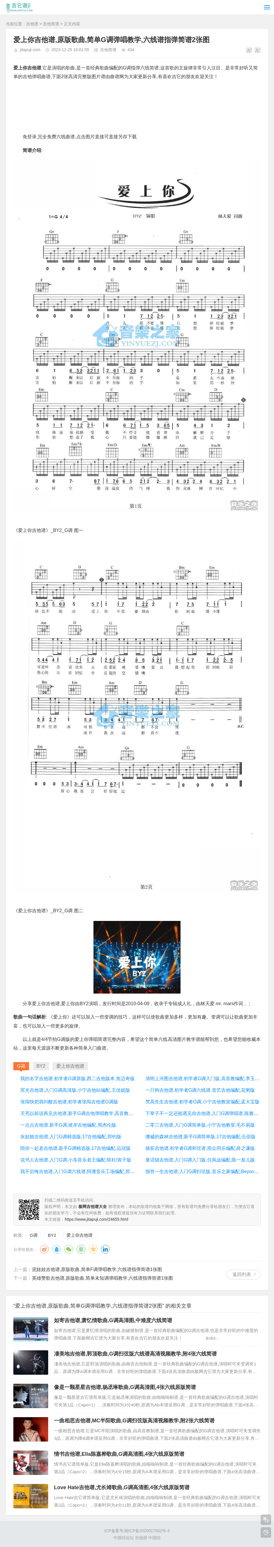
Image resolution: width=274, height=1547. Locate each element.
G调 (33, 1235)
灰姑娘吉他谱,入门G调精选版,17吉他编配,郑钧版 (70, 1136)
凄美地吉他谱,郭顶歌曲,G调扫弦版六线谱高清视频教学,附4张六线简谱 (135, 1354)
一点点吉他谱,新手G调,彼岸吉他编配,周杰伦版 (68, 1125)
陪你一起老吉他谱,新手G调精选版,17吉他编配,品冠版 (75, 1148)
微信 (68, 1249)
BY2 (52, 1235)
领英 (105, 1249)
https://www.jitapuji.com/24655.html (96, 1219)
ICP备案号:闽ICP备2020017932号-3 (137, 1530)
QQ (56, 1249)
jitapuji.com (30, 49)
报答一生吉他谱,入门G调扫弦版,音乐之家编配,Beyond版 (203, 1171)
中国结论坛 (123, 1537)
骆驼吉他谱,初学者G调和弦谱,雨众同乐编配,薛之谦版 (200, 1148)
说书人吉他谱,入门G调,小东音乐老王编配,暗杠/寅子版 (75, 1159)
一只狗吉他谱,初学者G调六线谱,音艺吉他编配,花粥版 (200, 1090)
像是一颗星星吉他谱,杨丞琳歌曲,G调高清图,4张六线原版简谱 (125, 1387)
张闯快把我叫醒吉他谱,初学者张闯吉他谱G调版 (69, 1101)
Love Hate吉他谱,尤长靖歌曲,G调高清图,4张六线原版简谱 (122, 1487)
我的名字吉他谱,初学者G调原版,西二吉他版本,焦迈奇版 (77, 1078)
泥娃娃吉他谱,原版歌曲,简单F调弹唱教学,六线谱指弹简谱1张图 (97, 1269)
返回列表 (241, 1274)
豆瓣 (81, 1249)
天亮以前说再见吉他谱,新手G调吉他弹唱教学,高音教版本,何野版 (86, 1113)
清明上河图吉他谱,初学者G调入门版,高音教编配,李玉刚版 (204, 1078)
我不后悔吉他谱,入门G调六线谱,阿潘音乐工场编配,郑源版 (79, 1171)
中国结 (154, 1537)
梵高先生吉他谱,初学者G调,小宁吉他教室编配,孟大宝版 (202, 1101)
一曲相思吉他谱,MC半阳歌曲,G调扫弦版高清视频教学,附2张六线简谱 (134, 1421)
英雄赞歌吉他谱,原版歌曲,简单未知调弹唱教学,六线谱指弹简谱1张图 (102, 1278)
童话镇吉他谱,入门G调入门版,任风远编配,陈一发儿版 (200, 1159)
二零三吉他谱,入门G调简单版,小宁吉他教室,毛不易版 (200, 1125)
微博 (44, 1249)
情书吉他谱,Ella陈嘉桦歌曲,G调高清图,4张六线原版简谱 (119, 1454)
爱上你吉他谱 (79, 1235)
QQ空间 (93, 1249)
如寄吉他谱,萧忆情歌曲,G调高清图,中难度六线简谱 (113, 1320)
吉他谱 (32, 23)
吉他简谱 (51, 23)
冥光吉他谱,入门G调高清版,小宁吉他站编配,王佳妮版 (75, 1090)
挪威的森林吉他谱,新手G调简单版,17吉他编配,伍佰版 (200, 1136)
